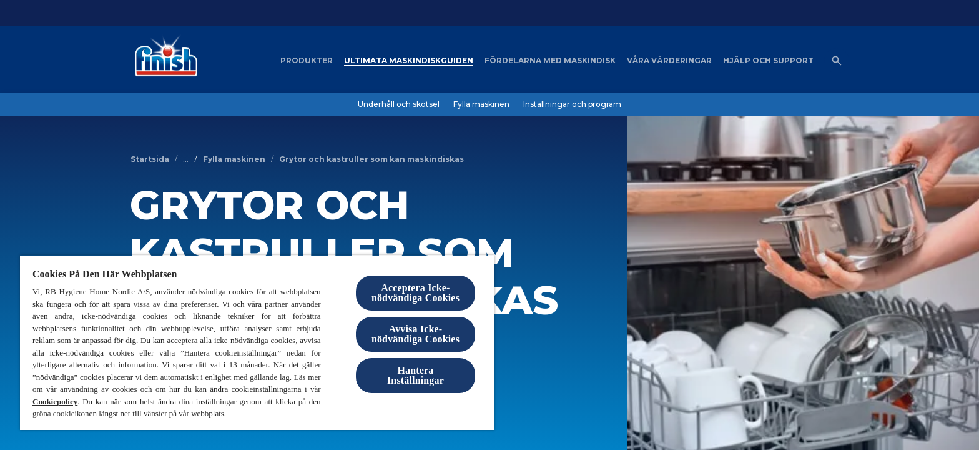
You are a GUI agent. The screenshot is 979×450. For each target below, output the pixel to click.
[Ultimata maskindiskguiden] (408, 60)
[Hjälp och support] (768, 60)
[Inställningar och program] (572, 104)
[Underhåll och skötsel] (398, 104)
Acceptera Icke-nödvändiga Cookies (415, 292)
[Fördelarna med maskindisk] (550, 60)
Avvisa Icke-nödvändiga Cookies (415, 334)
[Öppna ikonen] (836, 60)
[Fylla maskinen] (481, 104)
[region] (257, 342)
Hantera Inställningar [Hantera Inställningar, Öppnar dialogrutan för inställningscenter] (415, 375)
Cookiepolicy (54, 401)
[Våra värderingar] (669, 60)
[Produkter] (306, 60)
